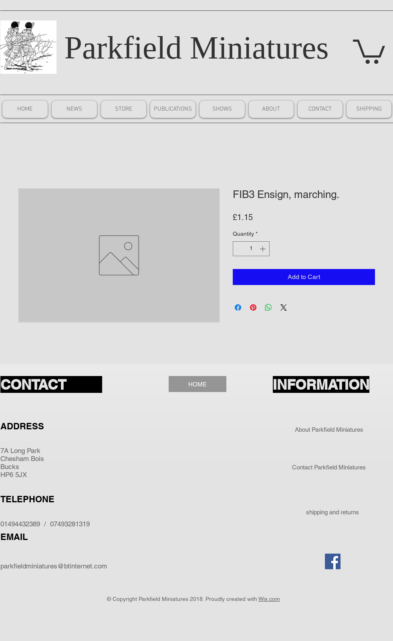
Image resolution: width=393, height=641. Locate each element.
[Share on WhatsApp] (268, 307)
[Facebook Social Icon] (333, 561)
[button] (369, 50)
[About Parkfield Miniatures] (329, 429)
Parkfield (123, 47)
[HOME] (197, 384)
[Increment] (263, 249)
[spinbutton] (251, 249)
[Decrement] (239, 249)
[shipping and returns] (333, 512)
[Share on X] (283, 307)
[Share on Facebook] (238, 307)
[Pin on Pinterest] (253, 307)
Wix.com (269, 599)
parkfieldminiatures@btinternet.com (53, 566)
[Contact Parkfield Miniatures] (329, 467)
